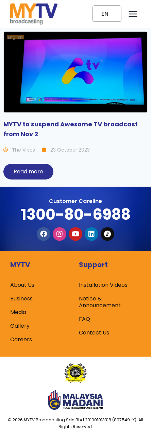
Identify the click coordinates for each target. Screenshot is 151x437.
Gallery (20, 326)
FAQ (84, 319)
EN (104, 14)
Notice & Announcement (100, 302)
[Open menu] (133, 14)
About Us (22, 285)
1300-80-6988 (76, 214)
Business (21, 298)
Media (18, 312)
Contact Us (94, 333)
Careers (21, 339)
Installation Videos (103, 285)
